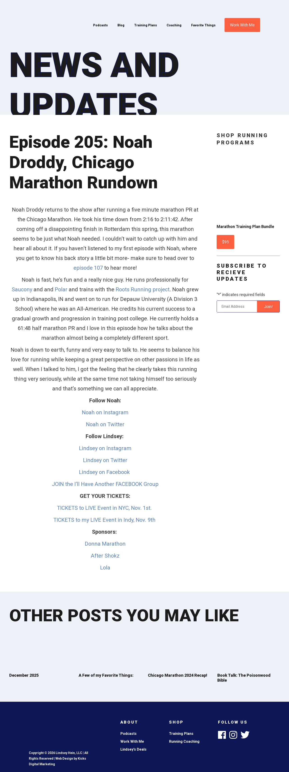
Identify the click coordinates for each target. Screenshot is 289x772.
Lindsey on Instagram (105, 448)
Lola (105, 568)
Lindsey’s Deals (133, 749)
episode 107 (88, 268)
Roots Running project (143, 289)
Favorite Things (203, 25)
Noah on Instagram (105, 412)
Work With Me (242, 25)
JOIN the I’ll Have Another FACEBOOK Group (105, 484)
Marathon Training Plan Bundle (245, 226)
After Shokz (105, 556)
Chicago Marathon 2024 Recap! (177, 675)
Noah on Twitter (105, 424)
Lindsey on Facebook (105, 472)
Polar (62, 289)
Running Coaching (184, 741)
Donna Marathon (105, 544)
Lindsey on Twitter (105, 460)
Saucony (23, 289)
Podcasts (100, 25)
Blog (120, 25)
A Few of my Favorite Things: (106, 675)
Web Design (64, 758)
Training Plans (145, 25)
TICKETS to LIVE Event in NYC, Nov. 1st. (105, 508)
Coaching (174, 25)
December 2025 (24, 675)
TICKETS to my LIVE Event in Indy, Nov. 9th (105, 520)
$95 (225, 241)
